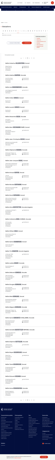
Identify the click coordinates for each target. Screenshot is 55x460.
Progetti (16, 420)
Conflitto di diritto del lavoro (33, 420)
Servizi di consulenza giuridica (47, 437)
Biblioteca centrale (18, 427)
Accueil (2, 22)
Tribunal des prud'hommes (5, 424)
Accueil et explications (15, 42)
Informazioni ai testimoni (33, 427)
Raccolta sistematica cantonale (47, 421)
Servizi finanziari (45, 439)
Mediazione (3, 445)
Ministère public (3, 417)
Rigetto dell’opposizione (33, 430)
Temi (29, 8)
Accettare (44, 457)
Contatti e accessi (46, 8)
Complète (38, 38)
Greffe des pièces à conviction (6, 433)
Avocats (6, 22)
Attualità (16, 426)
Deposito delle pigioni (32, 421)
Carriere (16, 423)
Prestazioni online (45, 424)
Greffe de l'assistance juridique (6, 432)
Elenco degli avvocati (46, 420)
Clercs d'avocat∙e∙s (40, 44)
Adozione (30, 417)
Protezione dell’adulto (32, 432)
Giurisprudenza (44, 417)
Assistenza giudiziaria (32, 418)
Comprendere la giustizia (19, 417)
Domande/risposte (45, 436)
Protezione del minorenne (33, 433)
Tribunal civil (3, 418)
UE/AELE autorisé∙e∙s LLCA (41, 41)
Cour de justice (3, 430)
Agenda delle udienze (46, 418)
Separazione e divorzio (32, 435)
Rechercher (27, 42)
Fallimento (30, 426)
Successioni (31, 437)
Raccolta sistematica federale (47, 423)
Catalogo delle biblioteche (46, 426)
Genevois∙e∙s (39, 39)
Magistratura (17, 421)
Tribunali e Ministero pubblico (6, 8)
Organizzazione (17, 418)
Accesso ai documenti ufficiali (47, 434)
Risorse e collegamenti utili (36, 8)
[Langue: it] (52, 8)
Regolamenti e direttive (19, 424)
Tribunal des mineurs (4, 426)
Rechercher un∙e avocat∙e (6, 35)
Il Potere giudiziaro (22, 8)
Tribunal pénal (3, 420)
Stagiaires (38, 42)
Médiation (15, 8)
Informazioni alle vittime (33, 429)
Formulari (43, 433)
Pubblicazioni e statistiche (19, 429)
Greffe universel (3, 438)
